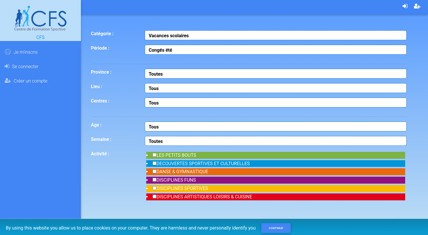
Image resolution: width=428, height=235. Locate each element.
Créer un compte (26, 81)
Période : (100, 48)
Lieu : (96, 86)
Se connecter (21, 66)
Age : (96, 125)
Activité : (100, 153)
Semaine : (101, 139)
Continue (276, 228)
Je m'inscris (21, 52)
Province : (101, 72)
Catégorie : (102, 33)
